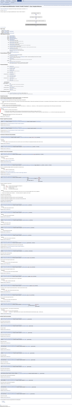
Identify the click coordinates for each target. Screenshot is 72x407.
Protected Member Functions (57, 5)
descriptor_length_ (12, 68)
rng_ (10, 83)
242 (5, 254)
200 (5, 390)
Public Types (45, 5)
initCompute (11, 58)
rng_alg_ (11, 85)
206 (5, 397)
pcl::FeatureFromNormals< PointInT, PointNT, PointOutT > (15, 123)
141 (5, 216)
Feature (5, 30)
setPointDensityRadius (13, 46)
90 (5, 131)
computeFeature (12, 54)
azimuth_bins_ (12, 66)
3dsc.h (5, 10)
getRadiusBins (12, 39)
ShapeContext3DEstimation (6, 4)
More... (27, 8)
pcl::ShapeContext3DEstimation (22, 121)
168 (5, 291)
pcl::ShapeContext (4, 107)
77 (5, 116)
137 (5, 273)
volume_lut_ (11, 89)
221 (5, 356)
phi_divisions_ (28, 346)
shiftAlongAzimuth (12, 62)
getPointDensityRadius (13, 38)
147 (5, 301)
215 (5, 370)
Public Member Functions (50, 5)
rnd (10, 60)
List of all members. (3, 27)
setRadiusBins (12, 48)
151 (5, 239)
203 (5, 349)
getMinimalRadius (12, 37)
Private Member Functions (69, 5)
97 (5, 143)
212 (5, 336)
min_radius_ (25, 339)
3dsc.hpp (9, 161)
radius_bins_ (25, 366)
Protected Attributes (63, 5)
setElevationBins (12, 42)
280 (5, 313)
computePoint (12, 56)
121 (5, 148)
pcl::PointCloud (22, 56)
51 (5, 247)
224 (5, 329)
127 (5, 263)
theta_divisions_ (12, 87)
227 (5, 383)
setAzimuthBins (12, 40)
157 (5, 282)
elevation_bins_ (12, 70)
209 (5, 322)
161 (5, 224)
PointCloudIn (7, 31)
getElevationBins (12, 36)
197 (5, 363)
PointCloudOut (17, 54)
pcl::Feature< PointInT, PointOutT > (9, 160)
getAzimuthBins (12, 35)
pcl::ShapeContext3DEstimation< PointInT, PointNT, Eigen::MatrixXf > (16, 172)
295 (5, 161)
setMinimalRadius (12, 44)
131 (5, 201)
